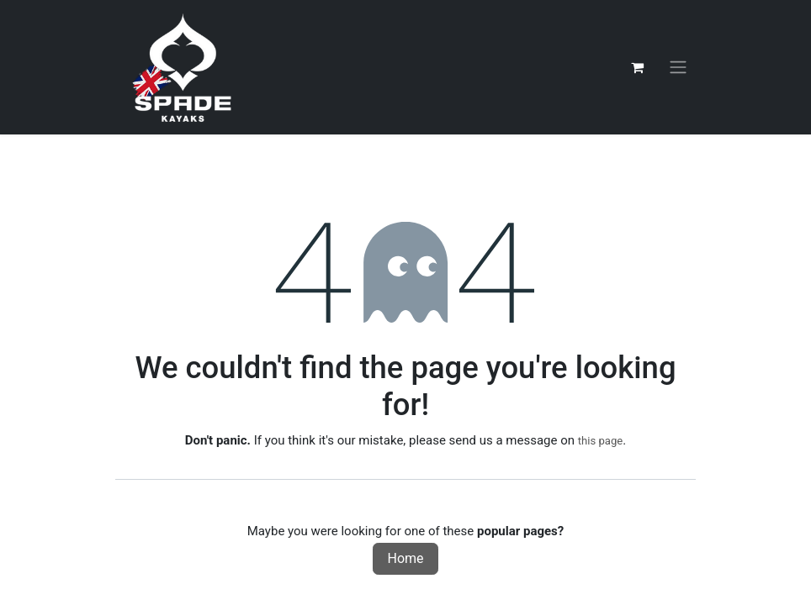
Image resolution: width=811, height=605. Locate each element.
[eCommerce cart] (637, 67)
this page (600, 440)
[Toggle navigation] (678, 68)
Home (405, 558)
